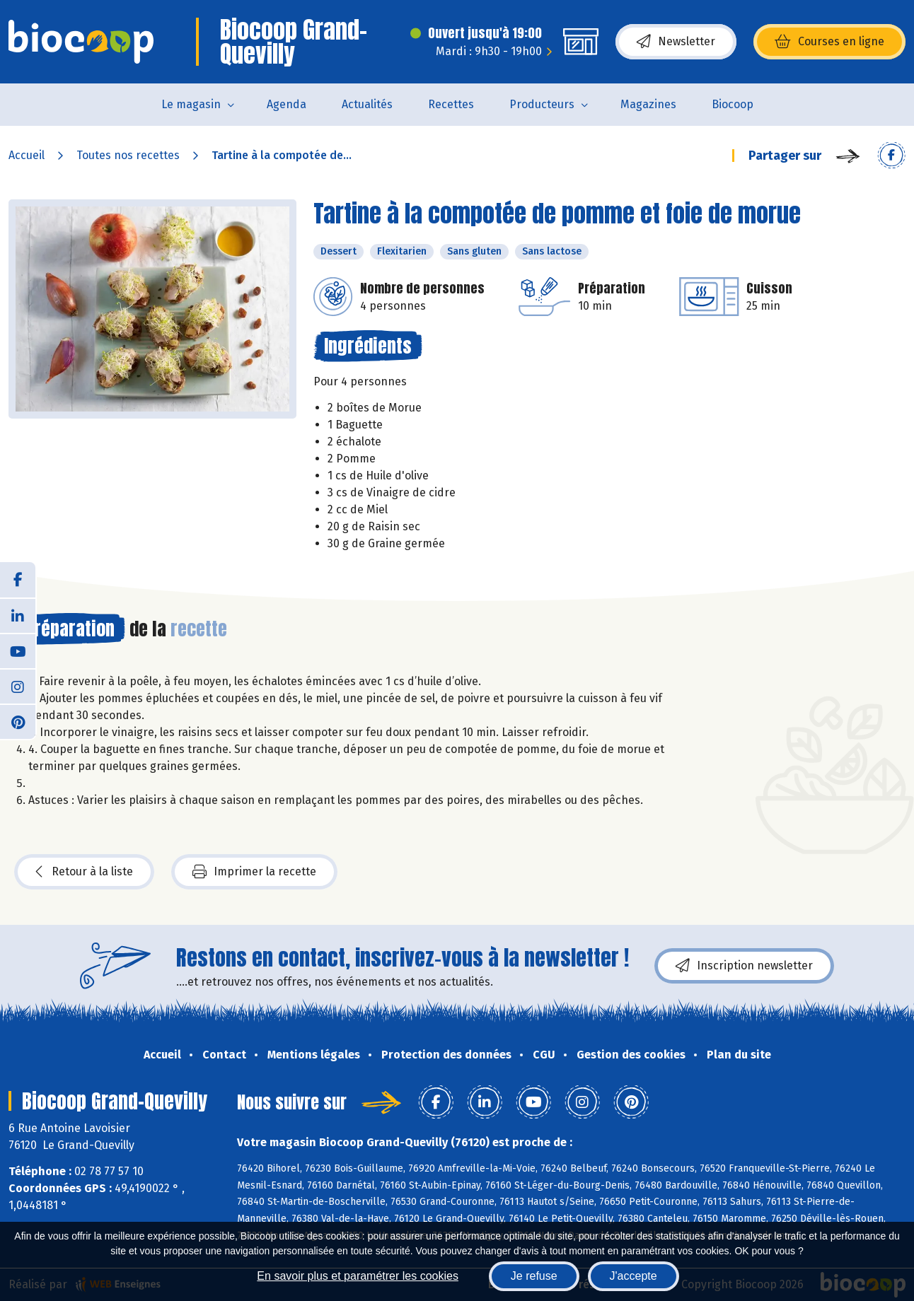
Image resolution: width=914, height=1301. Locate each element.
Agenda (286, 104)
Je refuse (534, 1276)
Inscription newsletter (744, 966)
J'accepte (633, 1276)
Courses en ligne (829, 42)
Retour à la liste (84, 872)
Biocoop (732, 104)
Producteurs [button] (541, 104)
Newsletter (676, 42)
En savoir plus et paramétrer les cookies (357, 1276)
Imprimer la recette (254, 872)
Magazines (648, 104)
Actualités (367, 104)
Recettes (451, 104)
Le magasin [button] (191, 104)
